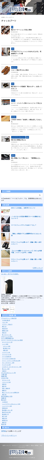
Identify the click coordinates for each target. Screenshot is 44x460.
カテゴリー (14, 445)
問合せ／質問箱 (34, 445)
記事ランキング (38, 268)
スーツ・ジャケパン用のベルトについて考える (26, 103)
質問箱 (3, 431)
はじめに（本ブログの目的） (10, 274)
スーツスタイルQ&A (24, 445)
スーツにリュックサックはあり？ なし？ (23, 225)
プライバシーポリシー (9, 435)
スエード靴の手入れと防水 (20, 70)
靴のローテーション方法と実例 (21, 30)
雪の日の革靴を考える (18, 140)
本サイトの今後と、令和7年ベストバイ (23, 208)
